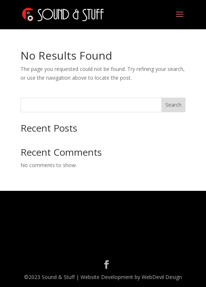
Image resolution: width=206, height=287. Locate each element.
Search (173, 104)
